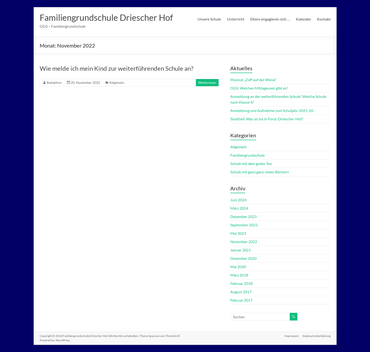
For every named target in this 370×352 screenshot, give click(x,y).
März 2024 (239, 208)
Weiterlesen (207, 82)
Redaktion (54, 82)
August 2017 (241, 291)
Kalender (303, 19)
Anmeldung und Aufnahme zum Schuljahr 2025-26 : (272, 110)
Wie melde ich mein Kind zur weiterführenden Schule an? (116, 68)
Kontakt (324, 19)
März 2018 (239, 275)
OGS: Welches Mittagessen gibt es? (259, 88)
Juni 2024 (238, 199)
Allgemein (116, 82)
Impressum (291, 336)
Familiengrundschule (247, 155)
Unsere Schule (209, 19)
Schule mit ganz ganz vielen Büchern (259, 172)
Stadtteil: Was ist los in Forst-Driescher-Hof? (266, 119)
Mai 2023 (238, 233)
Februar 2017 (241, 300)
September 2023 (243, 225)
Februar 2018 (241, 283)
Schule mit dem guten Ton (251, 163)
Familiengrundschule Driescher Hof (106, 17)
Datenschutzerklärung (316, 336)
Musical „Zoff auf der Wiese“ (253, 79)
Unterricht (235, 19)
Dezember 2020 (243, 258)
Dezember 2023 (243, 216)
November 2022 (243, 241)
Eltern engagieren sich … (270, 19)
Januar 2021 (240, 250)
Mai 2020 (238, 266)
